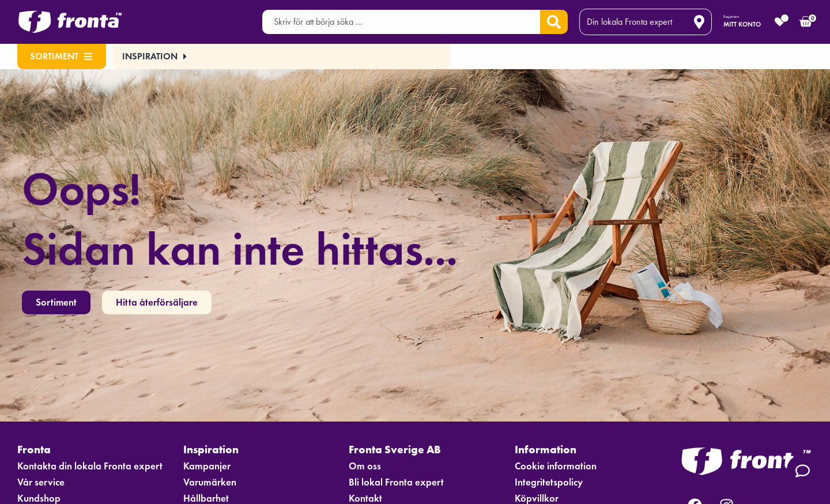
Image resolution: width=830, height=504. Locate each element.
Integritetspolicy (549, 482)
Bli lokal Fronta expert (396, 482)
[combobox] (401, 22)
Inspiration (215, 449)
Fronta (37, 449)
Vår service (41, 482)
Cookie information (556, 466)
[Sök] (554, 22)
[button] (152, 56)
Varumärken (210, 482)
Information (549, 449)
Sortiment (61, 56)
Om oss (365, 466)
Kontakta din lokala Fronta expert (90, 466)
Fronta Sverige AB (399, 449)
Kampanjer (207, 466)
